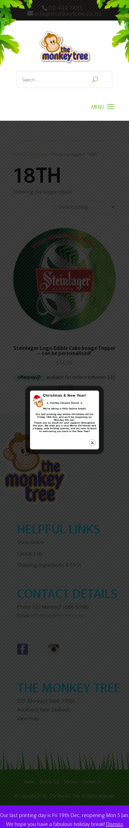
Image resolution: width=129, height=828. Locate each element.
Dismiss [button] (114, 823)
